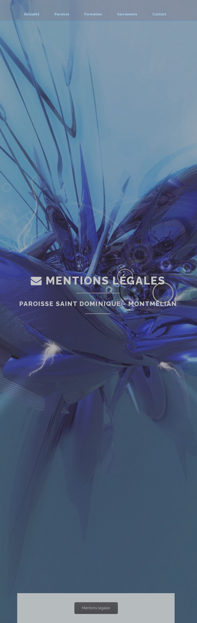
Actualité (31, 14)
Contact (159, 14)
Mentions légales (96, 608)
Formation (93, 14)
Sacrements (127, 14)
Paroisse (62, 14)
